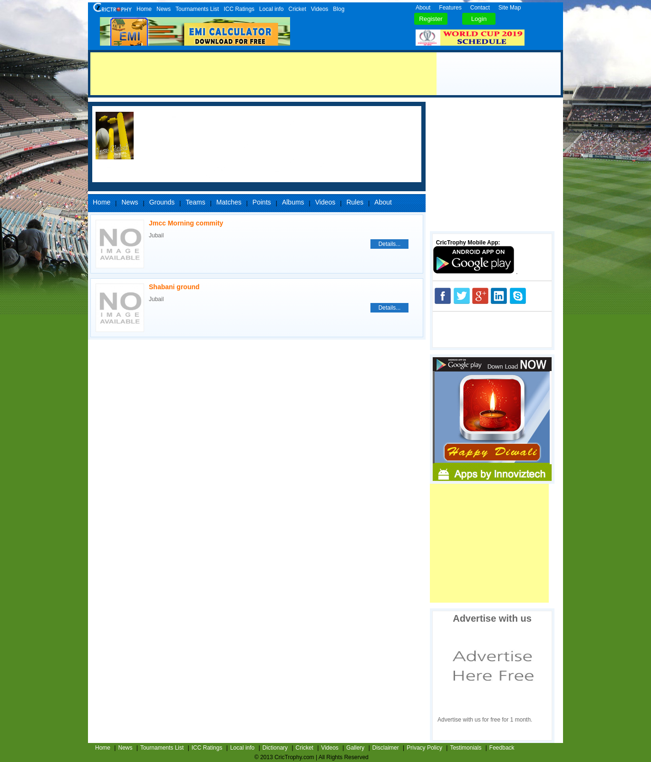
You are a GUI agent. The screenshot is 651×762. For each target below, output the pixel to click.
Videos (319, 9)
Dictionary (275, 747)
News (163, 9)
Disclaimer (385, 747)
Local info (271, 9)
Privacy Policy (424, 747)
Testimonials (465, 747)
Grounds (162, 202)
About (423, 7)
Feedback (502, 747)
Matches (229, 202)
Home (144, 9)
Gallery (355, 747)
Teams (195, 202)
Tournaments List (197, 9)
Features (450, 7)
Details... (390, 244)
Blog (338, 9)
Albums (293, 202)
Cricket (297, 9)
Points (262, 202)
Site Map (509, 7)
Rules (354, 202)
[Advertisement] (263, 73)
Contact (480, 7)
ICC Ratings (238, 9)
